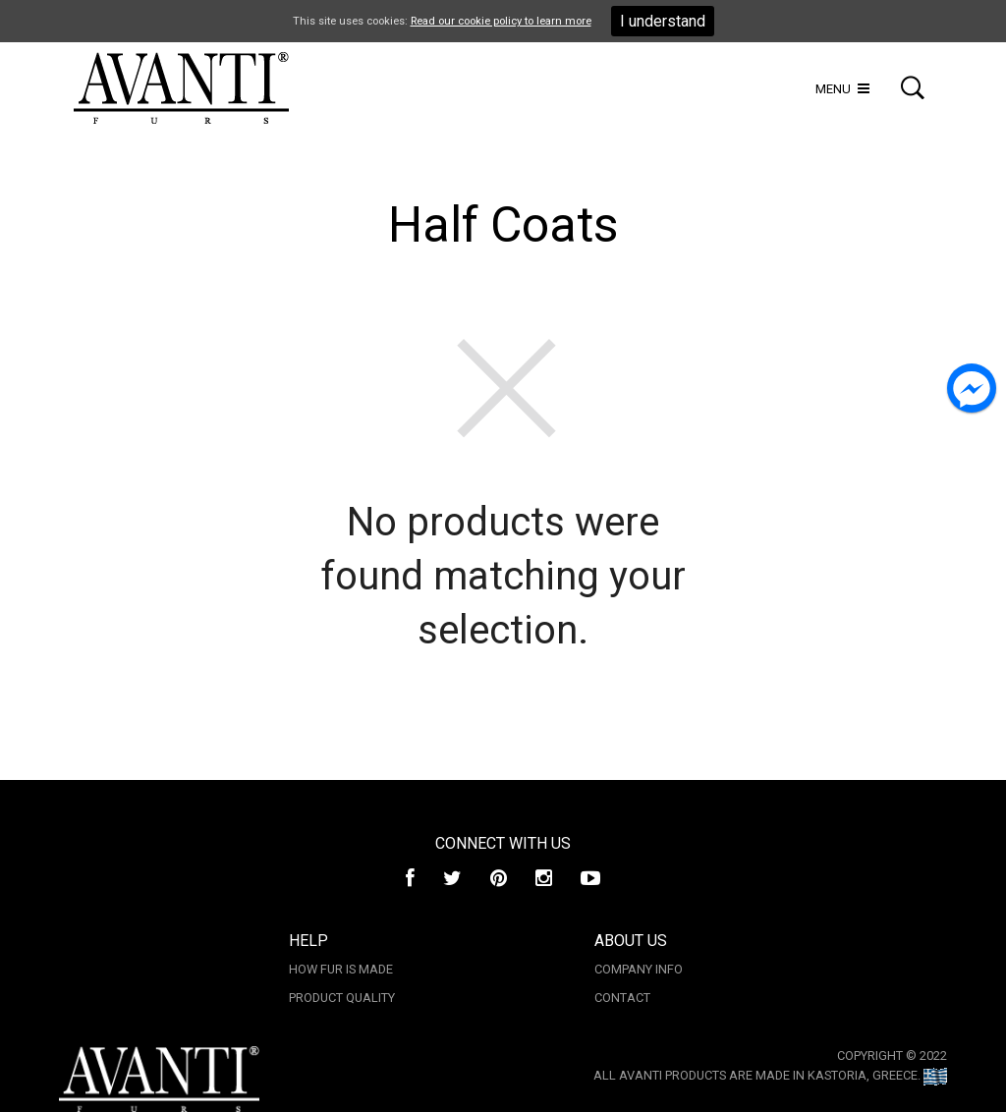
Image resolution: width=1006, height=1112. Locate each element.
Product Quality (342, 997)
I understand (662, 21)
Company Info (638, 969)
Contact (622, 997)
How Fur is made (341, 969)
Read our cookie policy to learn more (501, 21)
